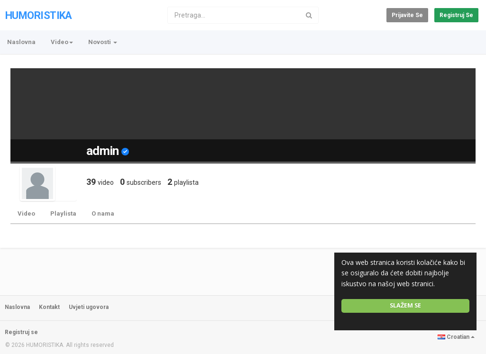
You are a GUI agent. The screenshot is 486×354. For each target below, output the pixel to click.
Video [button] (62, 41)
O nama (103, 213)
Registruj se (456, 15)
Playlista (63, 213)
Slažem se (405, 305)
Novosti (102, 41)
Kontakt (49, 307)
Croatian (456, 337)
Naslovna (21, 41)
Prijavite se (407, 15)
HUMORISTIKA (38, 15)
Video (26, 213)
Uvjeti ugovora (89, 307)
